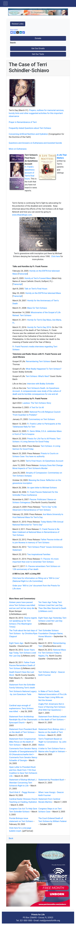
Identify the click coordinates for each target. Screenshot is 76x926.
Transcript (22, 274)
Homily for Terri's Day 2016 (39, 327)
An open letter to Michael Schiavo (42, 487)
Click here (55, 256)
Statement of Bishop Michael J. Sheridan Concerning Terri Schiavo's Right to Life (23, 783)
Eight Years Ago (16, 643)
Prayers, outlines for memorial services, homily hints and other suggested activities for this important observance (36, 113)
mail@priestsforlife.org (50, 920)
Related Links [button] (18, 24)
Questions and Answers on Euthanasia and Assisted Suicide (35, 143)
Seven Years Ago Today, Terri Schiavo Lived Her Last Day (22, 653)
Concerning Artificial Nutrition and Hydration (28, 134)
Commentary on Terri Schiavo (42, 419)
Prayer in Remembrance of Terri (23, 122)
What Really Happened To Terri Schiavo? (43, 369)
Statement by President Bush (51, 780)
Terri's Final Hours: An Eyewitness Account (44, 461)
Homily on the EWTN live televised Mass (43, 293)
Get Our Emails (38, 48)
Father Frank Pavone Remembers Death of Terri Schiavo (22, 665)
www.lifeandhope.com (22, 215)
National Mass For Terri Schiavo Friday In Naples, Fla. (52, 653)
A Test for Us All (37, 407)
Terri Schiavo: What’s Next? (38, 376)
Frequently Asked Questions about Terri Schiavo (30, 128)
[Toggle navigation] (5, 3)
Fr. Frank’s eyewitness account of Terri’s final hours (30, 173)
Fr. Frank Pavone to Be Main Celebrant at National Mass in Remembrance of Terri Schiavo (35, 532)
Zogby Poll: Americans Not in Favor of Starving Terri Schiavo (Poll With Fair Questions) (51, 707)
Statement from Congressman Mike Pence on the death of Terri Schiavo (22, 742)
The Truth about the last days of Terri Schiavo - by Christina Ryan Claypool (23, 633)
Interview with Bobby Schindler (40, 384)
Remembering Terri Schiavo (38, 361)
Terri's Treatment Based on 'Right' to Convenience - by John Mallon (52, 742)
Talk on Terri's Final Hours (35, 289)
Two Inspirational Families (38, 554)
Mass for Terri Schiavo (37, 308)
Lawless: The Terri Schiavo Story (36, 403)
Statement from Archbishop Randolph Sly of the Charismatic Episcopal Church (23, 719)
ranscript (17, 284)
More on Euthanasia (18, 149)
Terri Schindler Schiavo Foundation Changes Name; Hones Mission (50, 633)
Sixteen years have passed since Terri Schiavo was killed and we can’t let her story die (22, 605)
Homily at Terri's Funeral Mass (37, 278)
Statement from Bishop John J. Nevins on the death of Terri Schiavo (52, 732)
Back (11, 838)
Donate (38, 38)
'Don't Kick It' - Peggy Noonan (22, 792)
